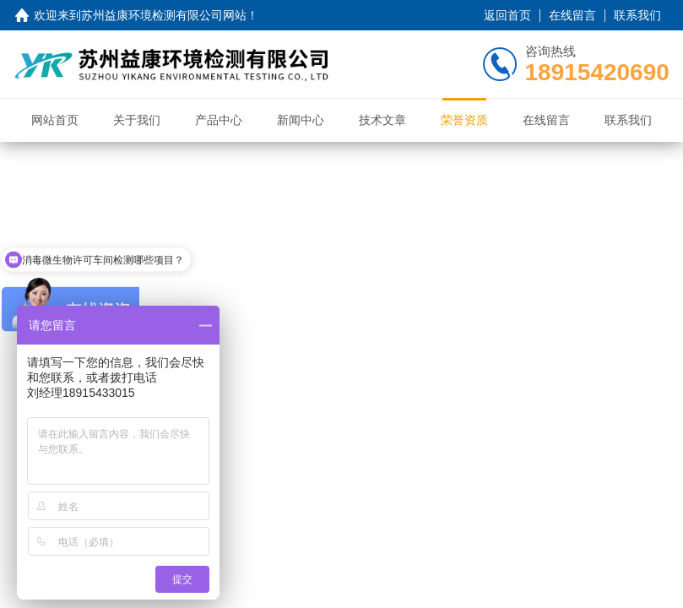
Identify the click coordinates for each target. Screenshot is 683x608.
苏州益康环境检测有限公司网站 (164, 15)
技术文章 (382, 120)
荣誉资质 (464, 120)
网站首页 (55, 120)
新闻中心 (300, 120)
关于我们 (136, 120)
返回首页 (507, 15)
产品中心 (218, 120)
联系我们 (637, 15)
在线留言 (572, 15)
